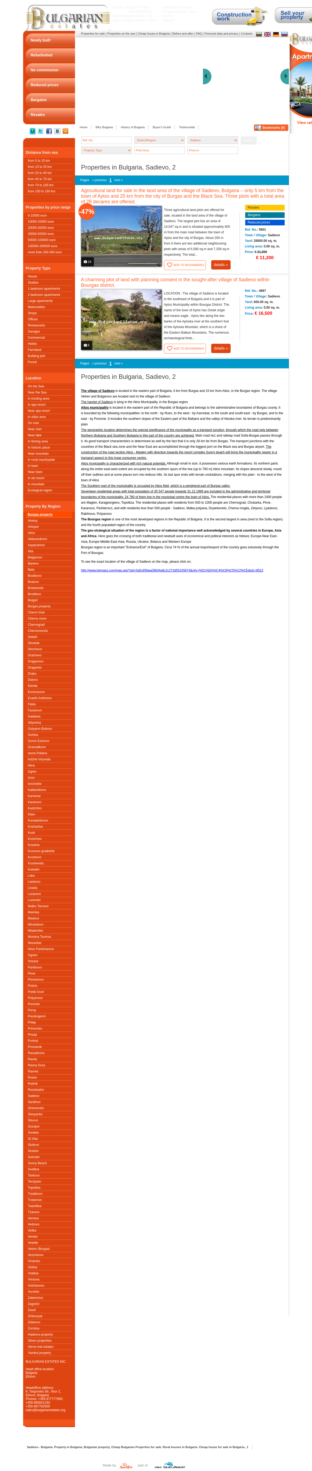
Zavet (32, 1310)
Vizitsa (32, 1267)
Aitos (31, 533)
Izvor (31, 778)
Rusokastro (36, 1090)
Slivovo (33, 1120)
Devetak (34, 643)
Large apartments (40, 301)
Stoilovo (33, 1145)
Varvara (33, 1218)
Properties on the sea (121, 33)
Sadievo (33, 1096)
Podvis (33, 986)
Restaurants (36, 325)
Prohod (33, 1041)
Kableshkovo (37, 790)
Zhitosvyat (35, 1316)
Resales (253, 207)
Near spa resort (39, 411)
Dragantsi (34, 667)
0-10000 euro (37, 215)
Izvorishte (34, 784)
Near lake (34, 435)
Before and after (182, 33)
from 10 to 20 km (40, 167)
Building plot (36, 356)
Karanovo (34, 802)
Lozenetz (34, 900)
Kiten (31, 814)
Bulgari (33, 600)
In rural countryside (41, 460)
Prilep (32, 1022)
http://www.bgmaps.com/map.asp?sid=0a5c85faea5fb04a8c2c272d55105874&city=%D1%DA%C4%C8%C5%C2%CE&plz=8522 (172, 570)
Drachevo (34, 655)
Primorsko (35, 1028)
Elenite (33, 686)
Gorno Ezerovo (38, 741)
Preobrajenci (37, 1016)
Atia (31, 551)
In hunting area (38, 398)
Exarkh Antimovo (40, 698)
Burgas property (40, 514)
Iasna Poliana (37, 753)
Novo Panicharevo (41, 949)
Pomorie (34, 1004)
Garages (34, 331)
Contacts (246, 33)
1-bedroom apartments (44, 289)
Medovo (33, 918)
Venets (33, 1236)
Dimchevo (35, 649)
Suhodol (34, 1157)
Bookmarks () (274, 128)
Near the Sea (37, 392)
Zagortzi (33, 1304)
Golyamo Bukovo (40, 729)
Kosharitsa (35, 826)
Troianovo (35, 1200)
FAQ (199, 33)
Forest (32, 362)
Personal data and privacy (221, 33)
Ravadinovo (36, 1053)
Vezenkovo (36, 1255)
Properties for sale (93, 33)
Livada (32, 888)
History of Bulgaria (133, 127)
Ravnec (33, 1071)
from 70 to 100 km (41, 185)
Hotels (32, 344)
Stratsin (33, 1151)
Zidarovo (34, 1322)
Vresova (34, 1279)
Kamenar (34, 796)
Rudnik (33, 1083)
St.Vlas (33, 1139)
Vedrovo (34, 1224)
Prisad (32, 1035)
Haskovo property (40, 1334)
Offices (33, 319)
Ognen (33, 955)
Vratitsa (33, 1273)
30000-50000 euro (41, 234)
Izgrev (32, 771)
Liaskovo (34, 882)
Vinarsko (34, 1261)
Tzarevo (33, 1212)
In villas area (37, 417)
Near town (35, 472)
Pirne (31, 973)
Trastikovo (35, 1194)
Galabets (34, 716)
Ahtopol (33, 527)
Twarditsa (34, 1206)
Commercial (36, 337)
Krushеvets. (36, 863)
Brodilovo (34, 594)
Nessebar (34, 943)
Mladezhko (35, 931)
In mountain (36, 484)
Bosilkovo (34, 576)
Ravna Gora (36, 1065)
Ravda (32, 1059)
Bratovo (33, 582)
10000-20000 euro (41, 221)
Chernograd (36, 625)
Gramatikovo (37, 747)
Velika (32, 1230)
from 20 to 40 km (40, 173)
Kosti (31, 833)
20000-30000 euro (41, 228)
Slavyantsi (35, 1114)
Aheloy (33, 521)
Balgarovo (35, 557)
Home (84, 127)
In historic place (39, 447)
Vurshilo (33, 1292)
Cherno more (37, 618)
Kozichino (35, 839)
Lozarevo (34, 894)
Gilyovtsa (34, 722)
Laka (31, 875)
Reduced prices (259, 222)
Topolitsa (34, 1188)
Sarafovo (34, 1102)
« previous (99, 180)
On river (33, 423)
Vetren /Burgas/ (39, 1249)
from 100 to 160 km (41, 191)
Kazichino (35, 808)
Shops (32, 313)
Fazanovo (35, 710)
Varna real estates (41, 1347)
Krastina (34, 845)
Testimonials (187, 127)
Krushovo (34, 857)
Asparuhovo (36, 545)
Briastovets (36, 588)
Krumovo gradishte (41, 851)
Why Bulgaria (104, 127)
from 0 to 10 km (39, 161)
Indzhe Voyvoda (39, 759)
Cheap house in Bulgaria (154, 33)
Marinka (33, 912)
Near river (35, 429)
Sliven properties (40, 1340)
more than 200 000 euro (45, 252)
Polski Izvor (36, 992)
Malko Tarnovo (38, 906)
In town (33, 466)
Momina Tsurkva (39, 937)
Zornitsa (33, 1328)
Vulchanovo (36, 1285)
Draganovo (36, 661)
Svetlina (33, 1169)
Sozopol (33, 1126)
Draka (32, 674)
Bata (31, 569)
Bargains (254, 215)
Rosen (32, 1077)
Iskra (31, 765)
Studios (33, 282)
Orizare (33, 961)
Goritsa (33, 735)
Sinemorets (36, 1108)
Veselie (33, 1243)
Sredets (33, 1132)
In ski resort (36, 478)
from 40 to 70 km (40, 179)
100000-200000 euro (42, 246)
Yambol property (39, 1353)
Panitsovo (35, 967)
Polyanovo (35, 998)
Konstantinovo (38, 820)
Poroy (32, 1010)
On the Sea (36, 386)
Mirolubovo (36, 924)
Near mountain (38, 453)
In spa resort (37, 405)
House (32, 276)
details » (221, 265)
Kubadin (34, 869)
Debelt (32, 637)
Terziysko (34, 1181)
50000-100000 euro (42, 240)
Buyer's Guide (162, 127)
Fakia (32, 704)
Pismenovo (36, 979)
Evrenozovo (36, 692)
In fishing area (38, 441)
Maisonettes (36, 307)
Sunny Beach (37, 1163)
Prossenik (35, 1047)
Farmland (34, 350)
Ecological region (40, 490)
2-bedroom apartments (44, 295)
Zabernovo (35, 1298)
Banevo (33, 563)
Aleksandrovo (37, 539)
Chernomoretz (38, 631)
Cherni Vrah (36, 612)
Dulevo (33, 680)
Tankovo (34, 1175)
